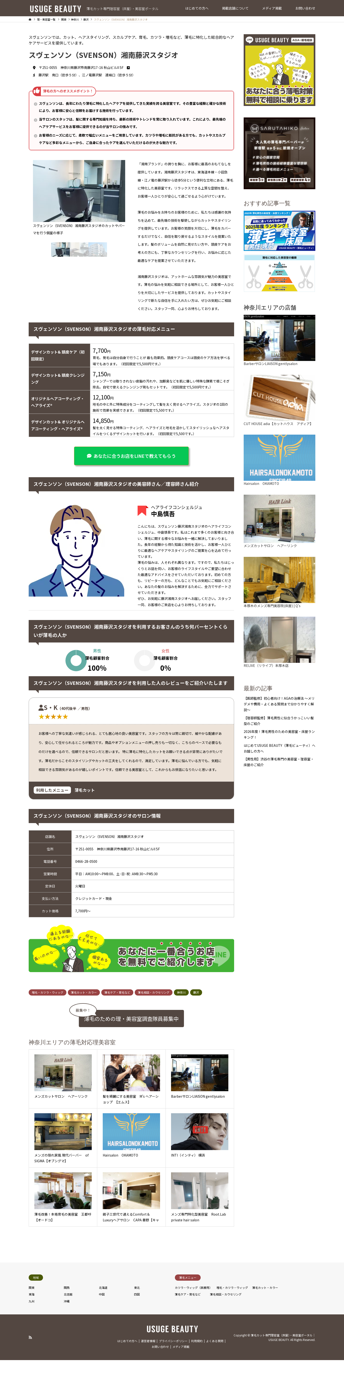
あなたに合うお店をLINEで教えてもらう (134, 456)
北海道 (103, 1329)
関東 (31, 1329)
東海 (31, 1336)
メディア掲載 (272, 8)
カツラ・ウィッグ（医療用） (193, 1329)
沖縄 (67, 1343)
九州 (31, 1343)
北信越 (68, 1336)
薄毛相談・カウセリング (153, 1034)
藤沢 (196, 1034)
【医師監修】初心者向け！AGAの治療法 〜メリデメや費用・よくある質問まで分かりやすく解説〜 (279, 704)
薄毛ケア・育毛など (117, 1034)
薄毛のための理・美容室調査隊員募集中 (131, 1060)
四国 (137, 1336)
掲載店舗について (235, 8)
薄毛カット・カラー (84, 1034)
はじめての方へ (197, 8)
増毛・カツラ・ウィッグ (47, 1034)
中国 (102, 1336)
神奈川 (181, 1034)
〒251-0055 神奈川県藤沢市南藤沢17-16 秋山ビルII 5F (84, 67)
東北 (137, 1329)
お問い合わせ (305, 8)
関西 (67, 1329)
